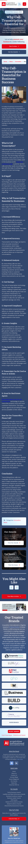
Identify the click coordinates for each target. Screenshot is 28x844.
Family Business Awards (14, 792)
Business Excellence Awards (14, 796)
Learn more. (20, 759)
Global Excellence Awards (14, 804)
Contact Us (14, 775)
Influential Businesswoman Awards (14, 806)
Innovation (18, 61)
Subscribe (14, 783)
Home (5, 61)
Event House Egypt (7, 735)
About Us (14, 773)
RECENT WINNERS (14, 731)
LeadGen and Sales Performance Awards (14, 794)
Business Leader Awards (14, 798)
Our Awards (14, 781)
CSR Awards (14, 800)
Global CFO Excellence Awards (14, 802)
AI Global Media (14, 627)
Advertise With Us (14, 785)
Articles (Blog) (14, 777)
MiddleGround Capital (19, 735)
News (11, 61)
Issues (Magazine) (14, 779)
